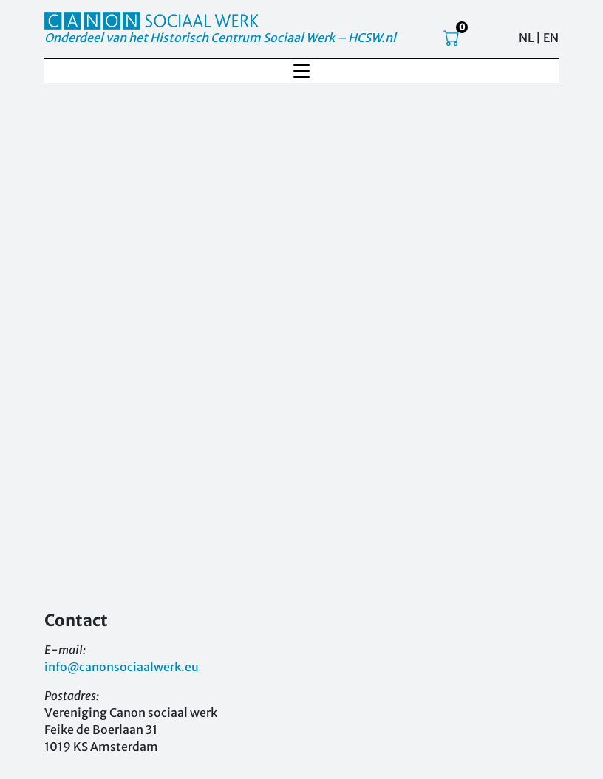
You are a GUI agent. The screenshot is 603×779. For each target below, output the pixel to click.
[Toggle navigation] (301, 71)
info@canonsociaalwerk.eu (121, 666)
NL (526, 37)
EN (551, 37)
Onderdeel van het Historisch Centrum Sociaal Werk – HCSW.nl (220, 37)
